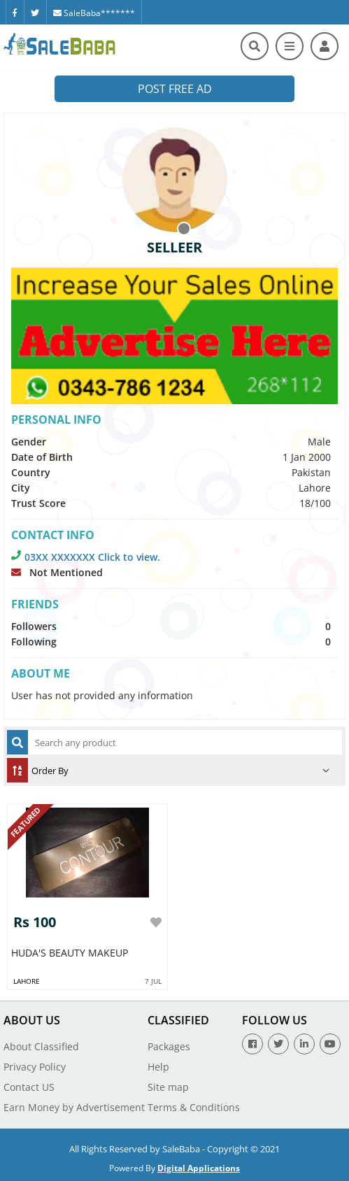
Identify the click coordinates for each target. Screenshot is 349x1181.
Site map (168, 1087)
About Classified (41, 1046)
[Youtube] (330, 1043)
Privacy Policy (34, 1066)
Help (158, 1066)
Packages (169, 1046)
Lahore (26, 981)
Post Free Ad (175, 88)
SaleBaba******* (94, 13)
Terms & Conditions (194, 1107)
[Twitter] (35, 12)
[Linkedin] (304, 1043)
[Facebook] (15, 12)
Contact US (29, 1087)
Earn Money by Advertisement (74, 1107)
